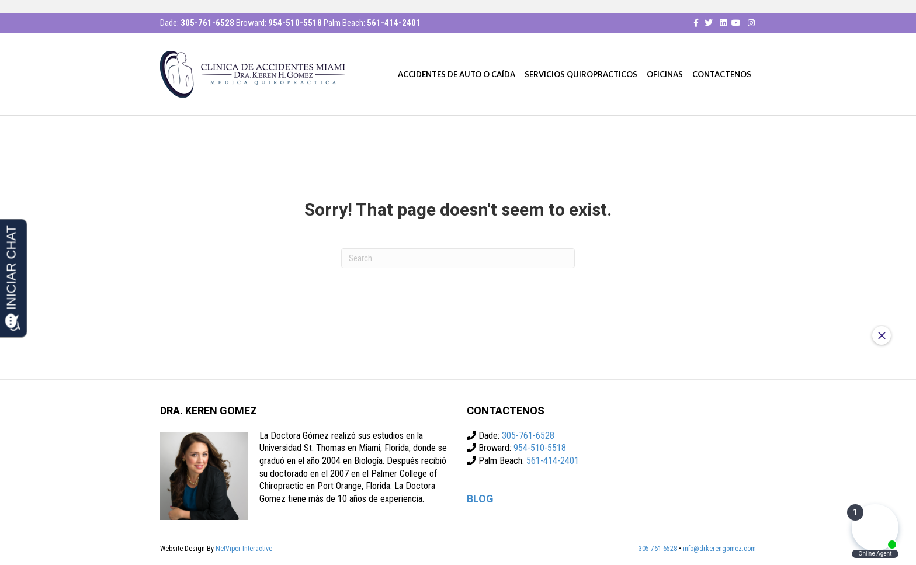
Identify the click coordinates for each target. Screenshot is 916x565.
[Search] (458, 258)
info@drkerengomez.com (719, 549)
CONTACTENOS (721, 74)
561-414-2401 (394, 23)
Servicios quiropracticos (581, 74)
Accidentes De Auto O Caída (456, 74)
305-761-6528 (207, 23)
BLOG (480, 499)
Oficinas (665, 74)
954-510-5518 (295, 23)
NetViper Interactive (244, 549)
